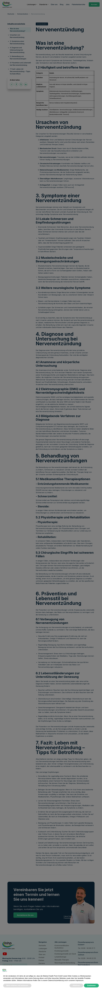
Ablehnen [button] (76, 985)
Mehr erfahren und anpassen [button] (17, 985)
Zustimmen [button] (91, 985)
